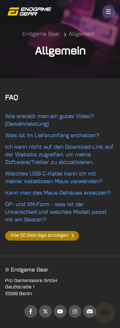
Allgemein (81, 34)
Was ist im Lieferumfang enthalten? (52, 135)
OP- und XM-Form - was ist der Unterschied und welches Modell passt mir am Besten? (56, 212)
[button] (108, 11)
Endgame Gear (41, 34)
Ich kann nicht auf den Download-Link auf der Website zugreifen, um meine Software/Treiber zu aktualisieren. (59, 155)
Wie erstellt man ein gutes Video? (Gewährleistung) (49, 120)
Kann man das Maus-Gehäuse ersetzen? (58, 193)
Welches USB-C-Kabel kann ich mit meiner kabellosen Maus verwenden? (53, 178)
